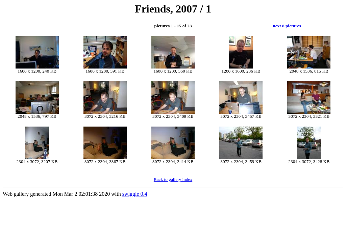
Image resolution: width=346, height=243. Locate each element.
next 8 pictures (287, 25)
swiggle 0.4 (134, 194)
